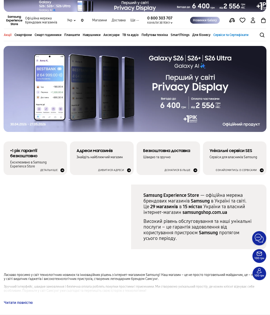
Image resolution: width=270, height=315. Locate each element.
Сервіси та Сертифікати (230, 35)
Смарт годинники (48, 35)
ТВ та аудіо (130, 35)
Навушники (92, 35)
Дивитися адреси (111, 170)
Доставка (119, 20)
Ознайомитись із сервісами (236, 170)
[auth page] (253, 20)
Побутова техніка (155, 35)
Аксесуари (111, 35)
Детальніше (49, 170)
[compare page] (232, 20)
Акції (8, 35)
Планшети (72, 35)
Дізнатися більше (178, 170)
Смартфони (23, 35)
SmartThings (180, 35)
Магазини (99, 20)
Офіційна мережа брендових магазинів (41, 20)
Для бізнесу (201, 35)
